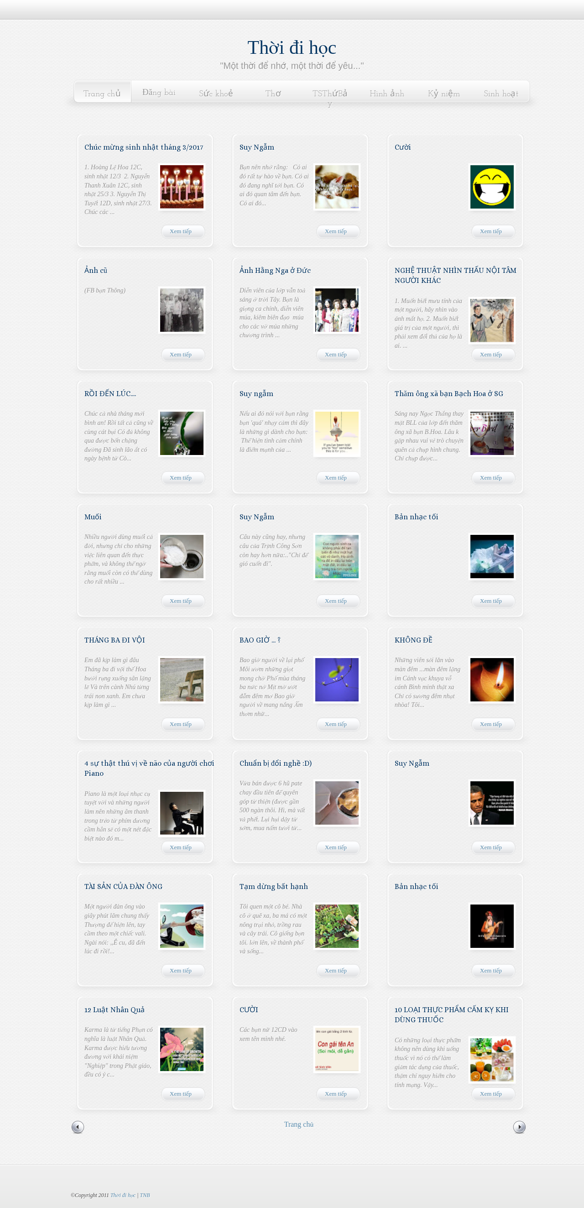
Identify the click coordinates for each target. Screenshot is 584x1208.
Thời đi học (292, 47)
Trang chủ (101, 94)
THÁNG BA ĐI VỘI (114, 640)
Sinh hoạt (501, 94)
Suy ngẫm (256, 393)
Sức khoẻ (216, 94)
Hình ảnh (387, 94)
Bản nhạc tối (416, 516)
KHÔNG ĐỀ (414, 640)
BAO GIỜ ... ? (260, 640)
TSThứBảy (330, 99)
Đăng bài (159, 93)
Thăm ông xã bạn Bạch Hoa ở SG (449, 393)
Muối (93, 516)
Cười (403, 147)
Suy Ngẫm (257, 147)
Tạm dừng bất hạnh (274, 886)
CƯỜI (249, 1009)
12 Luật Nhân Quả (114, 1009)
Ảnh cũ (95, 270)
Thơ (273, 94)
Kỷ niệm (444, 94)
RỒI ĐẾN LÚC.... (110, 393)
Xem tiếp (181, 231)
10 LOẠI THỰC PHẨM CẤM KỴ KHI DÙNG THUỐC (452, 1014)
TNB (145, 1195)
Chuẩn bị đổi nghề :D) (276, 763)
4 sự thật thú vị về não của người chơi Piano (149, 768)
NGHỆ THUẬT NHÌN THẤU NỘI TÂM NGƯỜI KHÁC (455, 275)
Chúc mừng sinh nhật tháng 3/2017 (143, 147)
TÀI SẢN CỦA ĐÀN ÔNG (123, 886)
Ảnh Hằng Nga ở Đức (275, 270)
